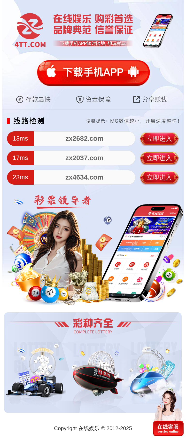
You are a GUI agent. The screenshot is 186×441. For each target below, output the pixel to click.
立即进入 (159, 138)
